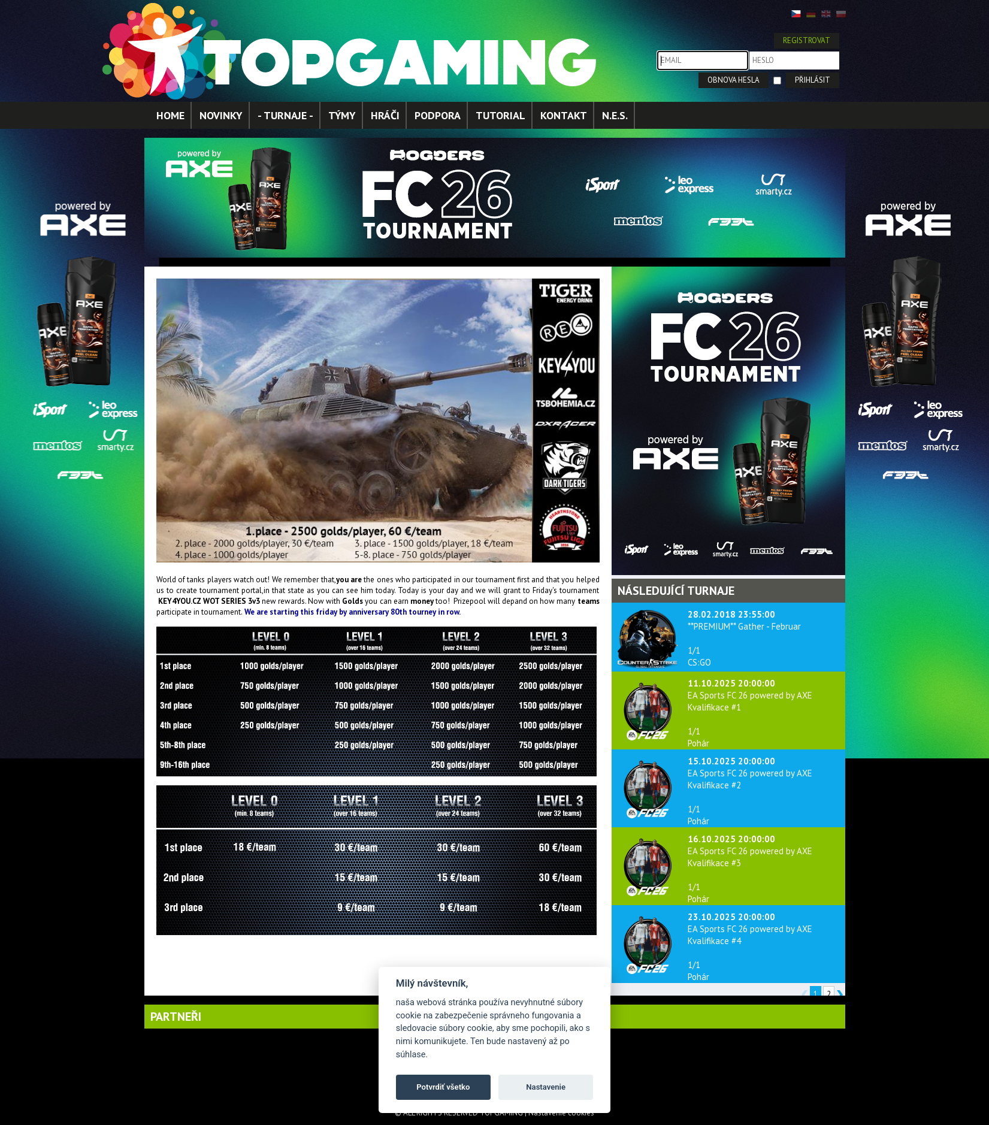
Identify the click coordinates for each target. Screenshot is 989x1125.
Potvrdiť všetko (443, 1086)
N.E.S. (615, 115)
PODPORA (438, 115)
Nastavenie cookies (561, 1113)
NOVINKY (221, 115)
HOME (170, 115)
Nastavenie (545, 1086)
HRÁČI (385, 115)
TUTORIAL (500, 115)
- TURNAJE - (285, 115)
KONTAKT (563, 115)
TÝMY (342, 115)
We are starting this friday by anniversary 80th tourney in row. (353, 612)
